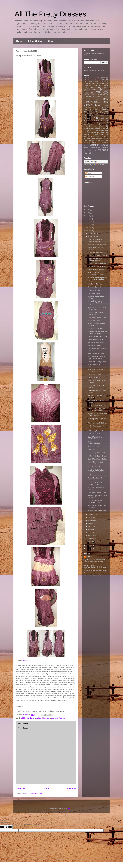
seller (25, 661)
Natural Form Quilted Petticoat (95, 438)
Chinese (90, 113)
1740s (97, 78)
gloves (86, 123)
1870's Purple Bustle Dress (97, 263)
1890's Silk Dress (94, 377)
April (90, 532)
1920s (99, 94)
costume (91, 115)
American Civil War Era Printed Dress (96, 484)
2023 (88, 213)
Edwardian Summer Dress (97, 318)
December (92, 233)
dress (48, 718)
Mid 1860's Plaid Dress (96, 343)
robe (102, 135)
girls (52, 718)
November (92, 236)
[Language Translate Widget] (96, 161)
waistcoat (94, 147)
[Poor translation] (9, 827)
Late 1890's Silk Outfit (95, 340)
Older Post (71, 788)
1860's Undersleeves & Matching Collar (96, 259)
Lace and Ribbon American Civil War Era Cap (97, 419)
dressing (102, 118)
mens (102, 127)
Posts (88, 173)
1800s (103, 81)
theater (86, 142)
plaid (102, 133)
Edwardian (88, 121)
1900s (98, 92)
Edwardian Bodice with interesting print (95, 240)
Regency (87, 135)
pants (85, 132)
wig (90, 150)
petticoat (93, 133)
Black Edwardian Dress (96, 354)
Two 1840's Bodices (94, 346)
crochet (102, 115)
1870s (92, 88)
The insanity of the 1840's (96, 453)
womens (103, 149)
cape (97, 112)
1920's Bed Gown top (95, 329)
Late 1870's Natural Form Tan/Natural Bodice (96, 409)
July (89, 523)
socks (85, 140)
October (91, 514)
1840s (86, 85)
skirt (56, 718)
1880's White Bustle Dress (97, 456)
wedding (105, 147)
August (90, 520)
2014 (88, 228)
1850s (95, 85)
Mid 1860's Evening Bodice (97, 266)
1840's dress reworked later (97, 475)
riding (96, 134)
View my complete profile (92, 575)
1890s (93, 90)
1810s (86, 83)
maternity (94, 127)
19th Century (30, 718)
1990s (96, 99)
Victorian (62, 718)
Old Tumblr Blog (34, 41)
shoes (106, 136)
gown (92, 123)
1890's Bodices (93, 450)
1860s (105, 85)
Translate (98, 165)
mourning (87, 129)
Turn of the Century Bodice (97, 362)
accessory (94, 107)
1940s (94, 96)
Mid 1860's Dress (94, 293)
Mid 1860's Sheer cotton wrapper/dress (96, 463)
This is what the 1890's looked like (95, 314)
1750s (104, 78)
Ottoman (92, 131)
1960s (106, 96)
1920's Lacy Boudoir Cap (96, 431)
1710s (85, 78)
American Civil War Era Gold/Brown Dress (96, 471)
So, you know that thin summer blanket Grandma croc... (97, 303)
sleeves (98, 138)
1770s (94, 79)
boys (90, 111)
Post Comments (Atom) (33, 793)
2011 (88, 548)
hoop (88, 125)
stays (92, 141)
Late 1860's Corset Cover (96, 269)
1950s (99, 96)
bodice (38, 718)
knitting (86, 127)
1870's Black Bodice (95, 434)
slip (104, 138)
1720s (91, 78)
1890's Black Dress (94, 374)
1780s (102, 80)
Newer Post (21, 788)
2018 (88, 216)
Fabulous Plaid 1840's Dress (97, 423)
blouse (94, 109)
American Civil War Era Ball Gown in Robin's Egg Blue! (97, 279)
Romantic (87, 136)
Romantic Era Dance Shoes (97, 447)
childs (44, 718)
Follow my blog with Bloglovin (94, 70)
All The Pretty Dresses (50, 14)
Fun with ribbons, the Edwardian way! (95, 501)
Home (19, 41)
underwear (94, 142)
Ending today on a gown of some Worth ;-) (97, 443)
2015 (88, 225)
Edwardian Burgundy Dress (97, 255)
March (90, 535)
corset (106, 114)
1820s (94, 83)
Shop (50, 41)
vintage (86, 147)
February (91, 539)
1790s (86, 81)
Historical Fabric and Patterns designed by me (94, 54)
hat (107, 123)
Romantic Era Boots (94, 287)
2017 (88, 219)
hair (102, 123)
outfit (101, 131)
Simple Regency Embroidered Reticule (96, 273)
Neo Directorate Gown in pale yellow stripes (96, 358)
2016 (88, 222)
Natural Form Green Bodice (97, 459)
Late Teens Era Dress (95, 284)
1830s (102, 83)
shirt (97, 136)
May (89, 529)
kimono (103, 125)
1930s (86, 96)
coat (97, 114)
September (92, 517)
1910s (86, 94)
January (91, 542)
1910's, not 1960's (94, 321)
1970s (88, 99)
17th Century (94, 81)
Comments (90, 177)
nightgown (98, 128)
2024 (88, 210)
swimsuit (101, 141)
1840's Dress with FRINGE (97, 252)
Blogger (70, 808)
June (90, 526)
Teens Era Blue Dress (95, 467)
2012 (88, 545)
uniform (103, 142)
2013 (88, 231)
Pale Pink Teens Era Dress (97, 510)
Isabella (89, 556)
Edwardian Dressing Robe (97, 244)
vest (85, 145)
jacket (95, 125)
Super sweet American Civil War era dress (97, 414)
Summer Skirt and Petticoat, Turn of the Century (97, 333)
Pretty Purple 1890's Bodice (97, 405)
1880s (23, 718)
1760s (86, 79)
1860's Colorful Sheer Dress (97, 336)
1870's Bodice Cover (95, 290)
